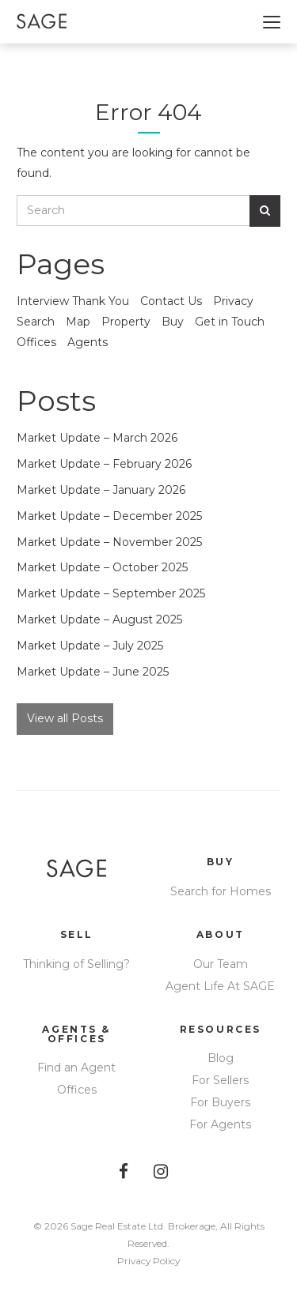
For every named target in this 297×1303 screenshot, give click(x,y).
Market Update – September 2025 (111, 593)
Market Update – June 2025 (93, 672)
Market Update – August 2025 (99, 619)
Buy (173, 321)
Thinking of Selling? (76, 964)
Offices (36, 342)
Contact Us (171, 301)
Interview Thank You (73, 301)
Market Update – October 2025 (102, 567)
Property (125, 321)
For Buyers (220, 1102)
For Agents (220, 1124)
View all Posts (65, 718)
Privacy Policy (148, 1261)
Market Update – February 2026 (104, 464)
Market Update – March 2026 (97, 438)
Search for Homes (220, 891)
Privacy (233, 301)
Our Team (220, 964)
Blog (221, 1058)
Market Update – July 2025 (90, 645)
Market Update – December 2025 (109, 516)
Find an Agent (76, 1067)
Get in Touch (230, 321)
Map (78, 321)
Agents (87, 342)
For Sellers (220, 1080)
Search (36, 321)
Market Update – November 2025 (109, 542)
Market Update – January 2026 (101, 490)
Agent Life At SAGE (220, 986)
